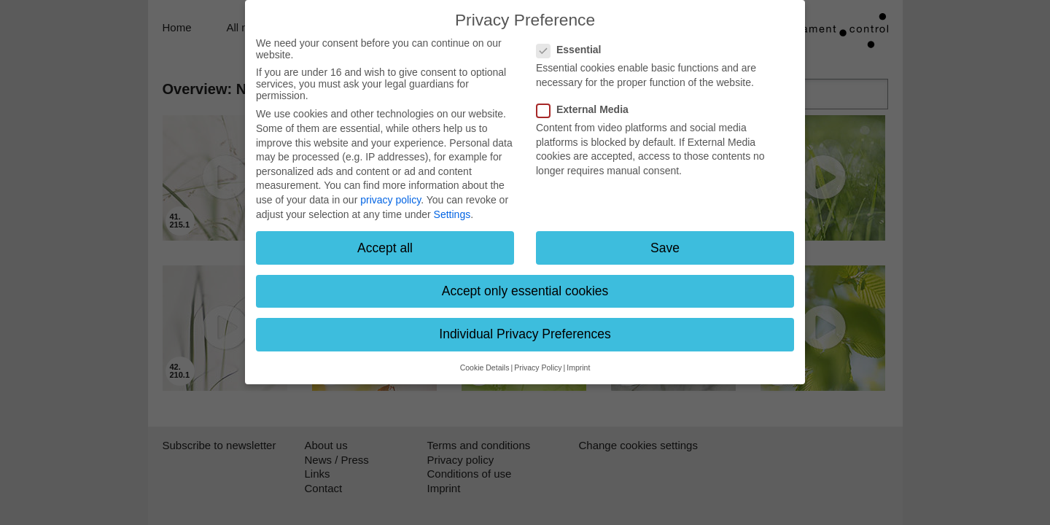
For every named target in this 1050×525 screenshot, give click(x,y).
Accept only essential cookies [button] (525, 291)
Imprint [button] (578, 367)
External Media (587, 109)
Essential (573, 49)
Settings (452, 214)
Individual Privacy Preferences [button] (524, 334)
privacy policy (390, 200)
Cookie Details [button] (485, 367)
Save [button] (665, 248)
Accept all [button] (385, 248)
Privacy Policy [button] (537, 367)
